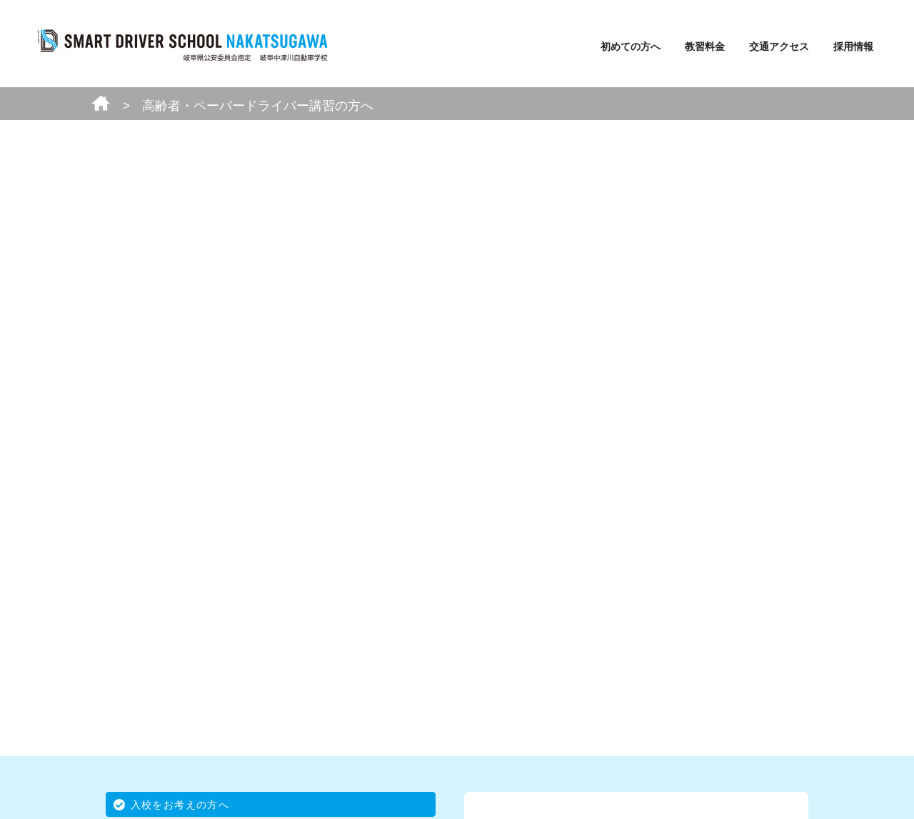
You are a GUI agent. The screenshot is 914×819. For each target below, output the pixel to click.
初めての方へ (631, 46)
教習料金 (705, 46)
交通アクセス (779, 46)
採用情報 (853, 46)
